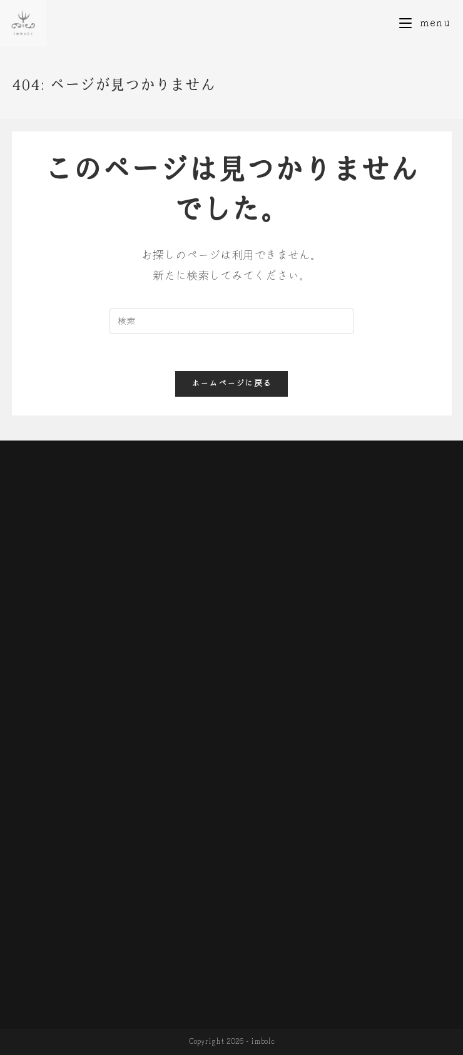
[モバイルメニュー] (424, 23)
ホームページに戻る (231, 384)
